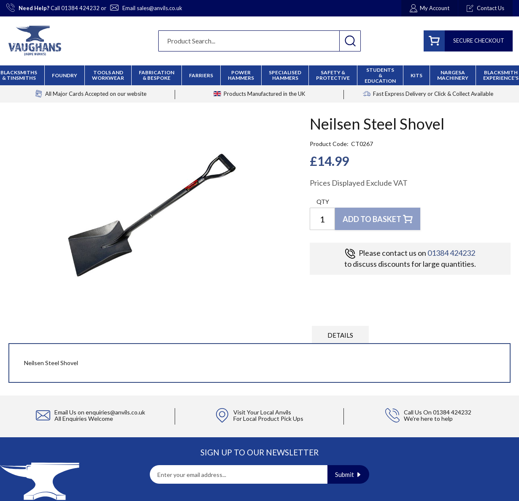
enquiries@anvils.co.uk (115, 412)
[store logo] (34, 41)
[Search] (350, 40)
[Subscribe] (348, 474)
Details (340, 335)
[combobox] (259, 40)
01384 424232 (80, 8)
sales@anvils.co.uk (159, 8)
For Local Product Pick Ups (268, 418)
